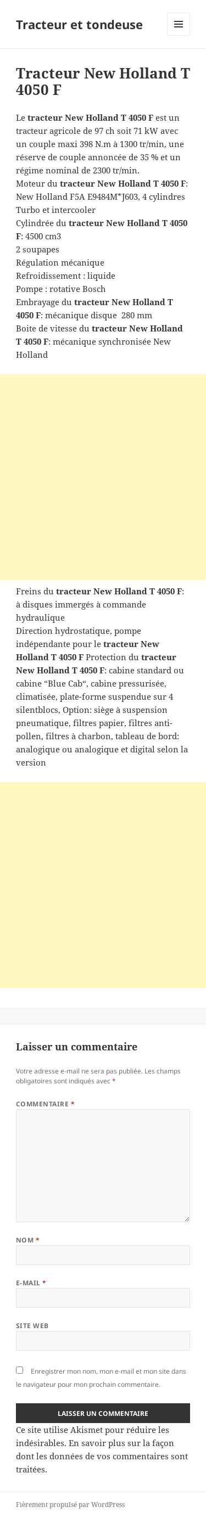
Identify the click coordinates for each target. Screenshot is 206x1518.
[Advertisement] (103, 477)
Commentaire (45, 1104)
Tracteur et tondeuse (79, 24)
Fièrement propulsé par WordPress (70, 1504)
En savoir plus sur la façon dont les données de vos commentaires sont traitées (102, 1456)
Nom (28, 1240)
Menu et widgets (179, 35)
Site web (32, 1325)
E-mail (31, 1283)
